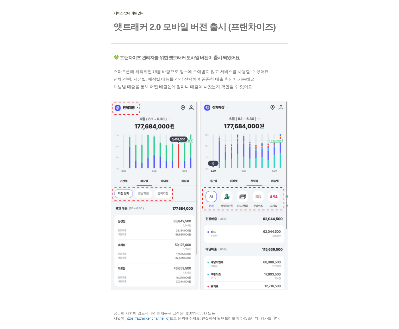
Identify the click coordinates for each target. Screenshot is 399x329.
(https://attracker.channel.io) (147, 318)
